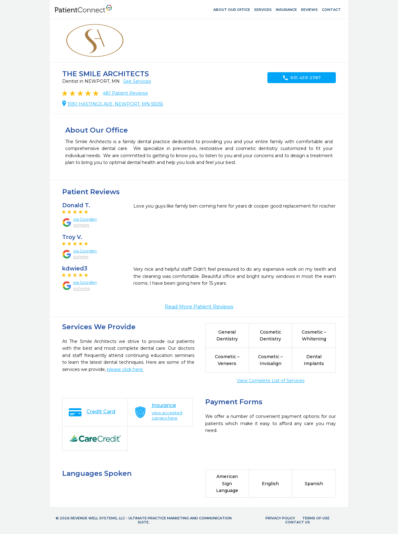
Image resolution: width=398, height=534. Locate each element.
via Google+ (85, 219)
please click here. (125, 369)
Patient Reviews (125, 93)
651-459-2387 (301, 78)
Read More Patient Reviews (199, 307)
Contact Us (297, 522)
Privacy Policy (280, 518)
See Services (137, 81)
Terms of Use (316, 518)
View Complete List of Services (270, 380)
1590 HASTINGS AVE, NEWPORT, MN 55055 (115, 104)
